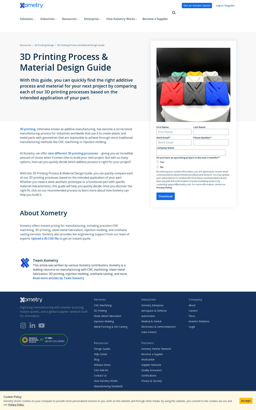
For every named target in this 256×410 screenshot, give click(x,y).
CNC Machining (102, 292)
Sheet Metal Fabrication (107, 303)
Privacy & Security (151, 368)
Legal (192, 314)
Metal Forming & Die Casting (110, 314)
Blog (96, 346)
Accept (246, 401)
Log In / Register (225, 5)
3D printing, (28, 116)
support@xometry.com (179, 171)
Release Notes (102, 352)
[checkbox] (192, 151)
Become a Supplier (155, 13)
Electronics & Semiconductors (158, 314)
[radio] (192, 149)
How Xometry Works (106, 368)
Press (192, 303)
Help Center (100, 341)
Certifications (148, 363)
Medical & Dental (151, 308)
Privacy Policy (164, 174)
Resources (25, 32)
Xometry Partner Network (156, 336)
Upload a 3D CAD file (45, 226)
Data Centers (149, 319)
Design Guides (102, 336)
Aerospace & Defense (154, 298)
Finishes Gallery (103, 384)
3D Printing (100, 298)
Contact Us (100, 363)
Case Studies (101, 389)
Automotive (148, 303)
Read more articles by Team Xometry (58, 265)
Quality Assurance (151, 357)
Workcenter (148, 346)
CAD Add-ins (101, 357)
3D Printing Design (44, 32)
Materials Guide (103, 379)
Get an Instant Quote (196, 5)
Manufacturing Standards (108, 373)
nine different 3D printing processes (73, 141)
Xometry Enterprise (152, 292)
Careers (193, 298)
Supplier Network (151, 352)
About (192, 292)
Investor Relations (199, 308)
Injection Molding (104, 308)
